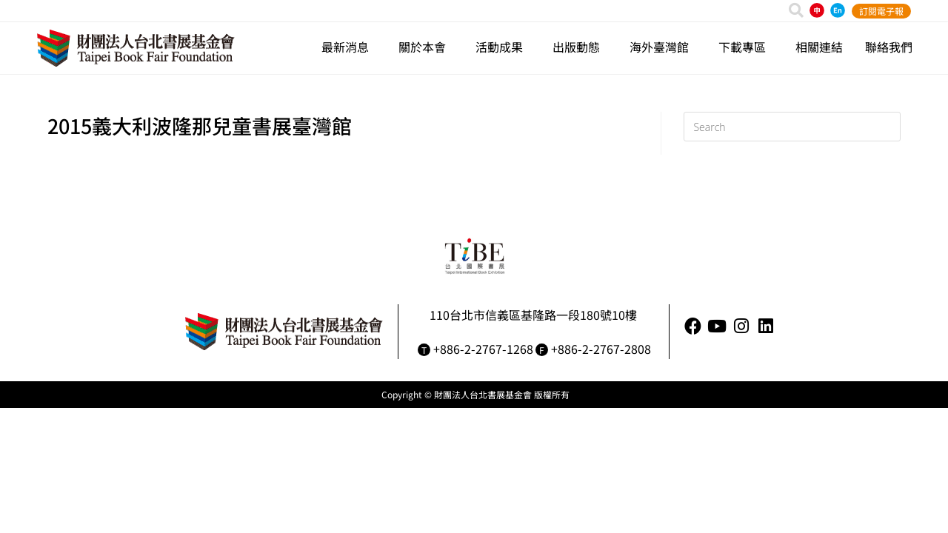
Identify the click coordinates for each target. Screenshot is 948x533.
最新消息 (348, 47)
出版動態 (580, 47)
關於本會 (425, 47)
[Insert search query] (792, 126)
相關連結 (819, 47)
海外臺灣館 (663, 47)
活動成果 (502, 47)
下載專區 (745, 47)
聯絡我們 (888, 47)
